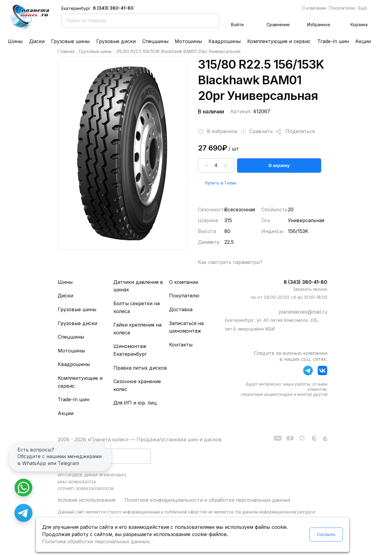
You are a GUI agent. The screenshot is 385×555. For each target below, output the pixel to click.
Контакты (180, 345)
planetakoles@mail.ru (303, 312)
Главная (66, 51)
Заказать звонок (310, 289)
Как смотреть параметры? (230, 262)
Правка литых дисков (140, 368)
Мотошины (188, 41)
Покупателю (342, 8)
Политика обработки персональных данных (95, 541)
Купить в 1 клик (220, 182)
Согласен (326, 534)
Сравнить (255, 132)
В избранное (217, 132)
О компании (314, 8)
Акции (363, 41)
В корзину (279, 165)
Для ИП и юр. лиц (135, 403)
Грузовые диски (116, 41)
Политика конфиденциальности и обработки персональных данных (208, 500)
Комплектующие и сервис (279, 41)
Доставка (180, 309)
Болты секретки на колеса (136, 307)
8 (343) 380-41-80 (113, 8)
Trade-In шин (333, 41)
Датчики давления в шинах (138, 286)
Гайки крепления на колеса (137, 329)
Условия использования (87, 500)
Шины (15, 41)
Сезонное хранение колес (137, 385)
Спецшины (155, 41)
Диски (37, 41)
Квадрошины (224, 41)
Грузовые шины (70, 41)
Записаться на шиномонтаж (186, 327)
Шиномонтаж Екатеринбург (130, 350)
